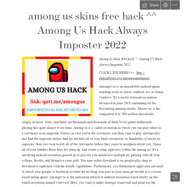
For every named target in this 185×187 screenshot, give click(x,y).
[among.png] (57, 86)
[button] (150, 5)
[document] (92, 93)
